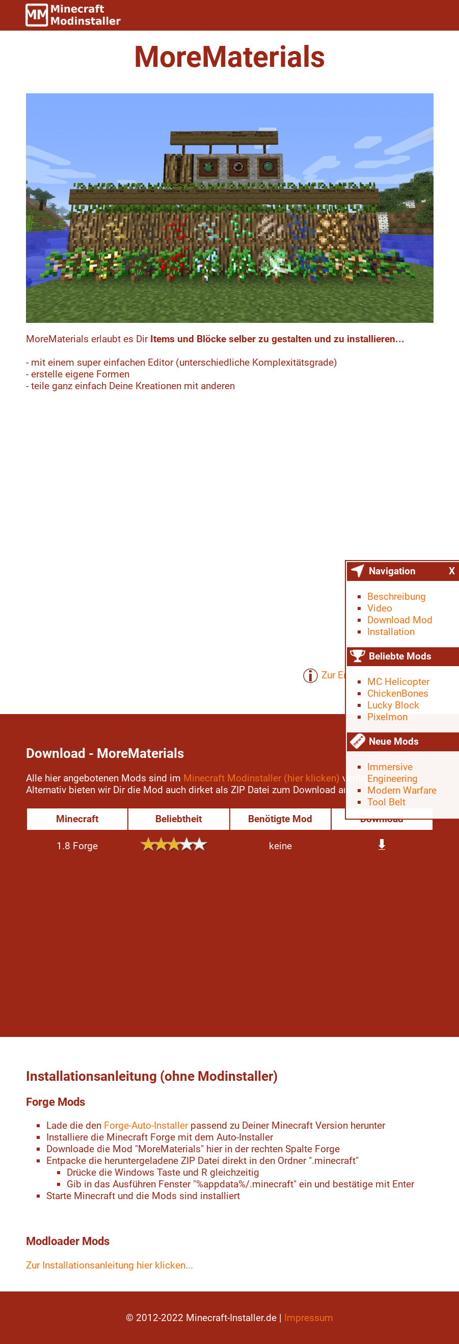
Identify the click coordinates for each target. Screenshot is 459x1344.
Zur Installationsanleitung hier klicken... (109, 1265)
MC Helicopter (398, 682)
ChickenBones (397, 693)
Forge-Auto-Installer (146, 1125)
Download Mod (400, 620)
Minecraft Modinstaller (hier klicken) (261, 778)
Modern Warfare (402, 790)
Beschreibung (396, 596)
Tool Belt (386, 802)
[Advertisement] (230, 945)
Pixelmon (387, 717)
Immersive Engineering (392, 772)
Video (379, 608)
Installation (391, 632)
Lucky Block (393, 705)
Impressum (308, 1318)
